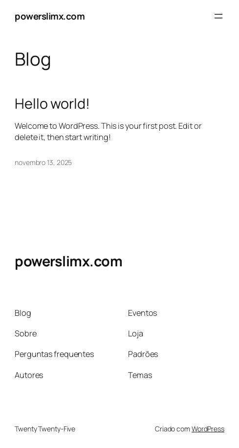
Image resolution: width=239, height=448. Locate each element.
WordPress (208, 428)
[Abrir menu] (218, 16)
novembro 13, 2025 (43, 162)
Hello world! (52, 103)
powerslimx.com (50, 16)
